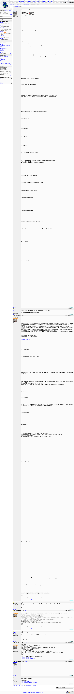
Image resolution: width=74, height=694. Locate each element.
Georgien (2, 50)
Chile (2, 49)
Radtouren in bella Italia (4, 56)
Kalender (29, 1)
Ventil (2, 52)
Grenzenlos (2, 62)
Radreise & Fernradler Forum (15, 4)
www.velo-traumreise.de (26, 302)
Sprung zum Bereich (60, 687)
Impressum (25, 692)
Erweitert (10, 19)
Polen (2, 44)
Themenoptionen (17, 6)
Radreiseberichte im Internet (5, 45)
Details (11, 14)
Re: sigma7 (26, 642)
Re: (25, 610)
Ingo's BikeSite (2, 61)
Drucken (71, 307)
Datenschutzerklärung (31, 692)
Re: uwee (26, 308)
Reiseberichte (26, 4)
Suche (43, 1)
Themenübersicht (28, 685)
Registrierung (21, 1)
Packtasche (3, 51)
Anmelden (68, 1)
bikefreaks (1, 60)
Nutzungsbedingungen (39, 692)
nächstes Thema (37, 685)
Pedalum (1, 57)
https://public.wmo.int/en (26, 681)
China (2, 46)
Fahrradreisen (2, 59)
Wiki (52, 1)
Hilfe (48, 1)
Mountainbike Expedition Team (5, 63)
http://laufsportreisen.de (33, 15)
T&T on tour (2, 58)
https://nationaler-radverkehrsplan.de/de (29, 682)
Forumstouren (3, 43)
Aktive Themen (36, 1)
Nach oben (14, 307)
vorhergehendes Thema (18, 685)
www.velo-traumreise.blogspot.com (28, 303)
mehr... (11, 53)
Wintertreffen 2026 (4, 48)
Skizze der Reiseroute (25, 339)
